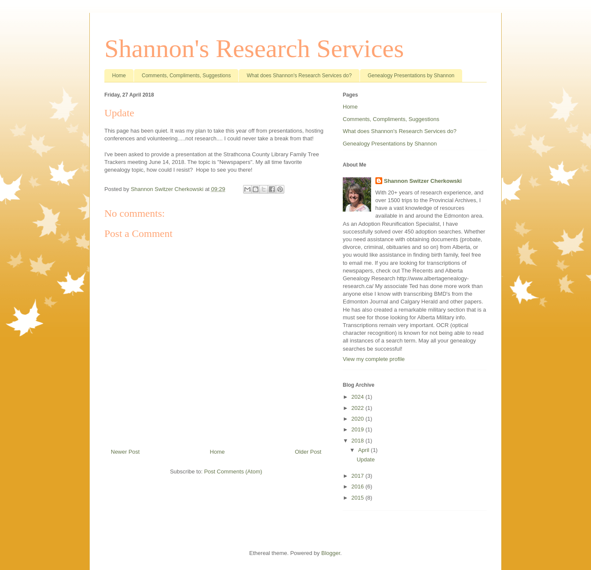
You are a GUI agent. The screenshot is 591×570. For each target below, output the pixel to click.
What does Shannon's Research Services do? (299, 76)
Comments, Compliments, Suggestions (186, 76)
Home (119, 76)
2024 (358, 397)
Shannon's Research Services (254, 48)
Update (365, 459)
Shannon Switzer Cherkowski (423, 181)
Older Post (308, 452)
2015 (358, 497)
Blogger (330, 553)
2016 (358, 486)
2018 (358, 440)
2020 (358, 418)
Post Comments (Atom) (233, 471)
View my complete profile (374, 359)
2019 (358, 429)
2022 (358, 408)
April (364, 450)
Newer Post (125, 452)
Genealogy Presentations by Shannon (411, 76)
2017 (358, 476)
